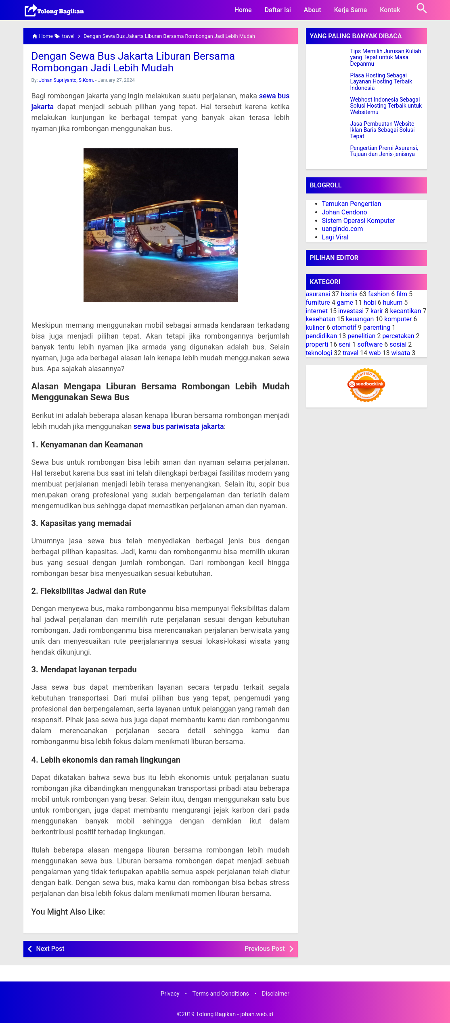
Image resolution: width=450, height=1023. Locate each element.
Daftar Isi (278, 10)
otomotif (344, 327)
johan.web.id (256, 1014)
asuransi (318, 294)
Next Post (50, 948)
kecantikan (405, 311)
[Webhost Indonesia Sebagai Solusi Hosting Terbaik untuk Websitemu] (328, 107)
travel (350, 353)
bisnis (349, 294)
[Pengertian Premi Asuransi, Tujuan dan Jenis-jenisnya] (328, 155)
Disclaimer (275, 993)
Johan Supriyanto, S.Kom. (66, 80)
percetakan (398, 336)
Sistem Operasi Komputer (359, 221)
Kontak (390, 10)
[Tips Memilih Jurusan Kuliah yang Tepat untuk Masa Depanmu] (328, 58)
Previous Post (265, 948)
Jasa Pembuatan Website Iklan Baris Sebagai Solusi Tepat (382, 130)
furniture (318, 302)
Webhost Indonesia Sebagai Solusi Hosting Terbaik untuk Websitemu (386, 106)
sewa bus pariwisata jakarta (179, 426)
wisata (400, 353)
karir (376, 311)
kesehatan (320, 319)
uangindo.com (342, 229)
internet (317, 311)
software (370, 344)
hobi (370, 302)
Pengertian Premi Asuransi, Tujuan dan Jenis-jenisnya (384, 151)
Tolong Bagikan (216, 1014)
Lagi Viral (335, 237)
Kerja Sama (350, 10)
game (345, 302)
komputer (398, 319)
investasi (351, 311)
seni (344, 344)
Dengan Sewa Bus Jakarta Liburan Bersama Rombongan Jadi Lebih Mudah (133, 62)
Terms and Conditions (221, 993)
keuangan (360, 319)
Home (243, 10)
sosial (397, 344)
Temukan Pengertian (351, 204)
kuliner (315, 327)
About (312, 10)
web (375, 353)
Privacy (170, 993)
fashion (378, 294)
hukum (393, 302)
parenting (376, 327)
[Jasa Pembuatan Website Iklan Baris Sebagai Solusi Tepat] (328, 131)
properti (317, 344)
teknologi (319, 353)
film (401, 294)
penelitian (361, 336)
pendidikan (321, 336)
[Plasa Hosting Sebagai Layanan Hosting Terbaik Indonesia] (328, 83)
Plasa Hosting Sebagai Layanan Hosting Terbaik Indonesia (381, 82)
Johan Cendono (344, 212)
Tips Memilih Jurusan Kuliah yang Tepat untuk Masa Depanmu (385, 57)
